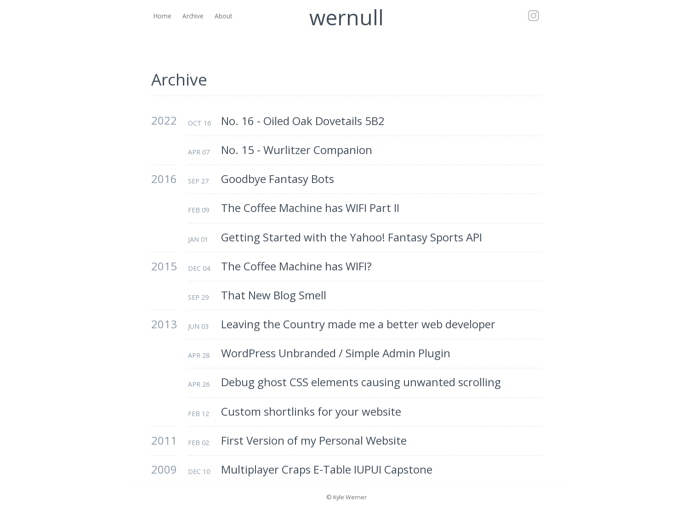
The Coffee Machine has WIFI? (296, 266)
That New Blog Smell (273, 295)
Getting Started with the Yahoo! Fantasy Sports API (351, 237)
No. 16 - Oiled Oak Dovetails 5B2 (303, 121)
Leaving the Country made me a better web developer (358, 324)
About (223, 15)
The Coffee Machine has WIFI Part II (310, 208)
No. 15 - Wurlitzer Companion (296, 150)
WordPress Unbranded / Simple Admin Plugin (335, 353)
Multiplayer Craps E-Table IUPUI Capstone (326, 469)
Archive (193, 15)
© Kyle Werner (346, 497)
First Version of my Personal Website (314, 440)
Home (162, 15)
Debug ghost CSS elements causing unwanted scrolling (361, 382)
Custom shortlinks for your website (311, 411)
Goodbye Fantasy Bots (277, 179)
